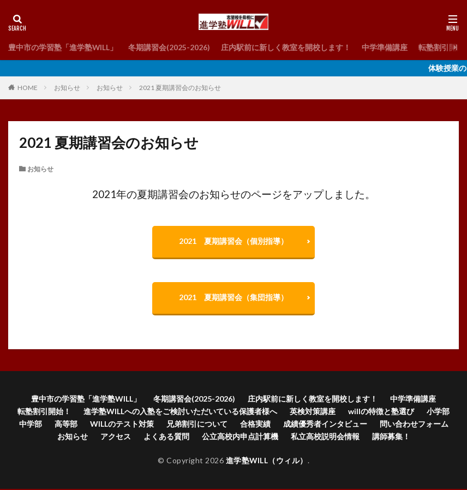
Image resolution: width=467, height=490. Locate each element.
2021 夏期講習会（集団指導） (233, 298)
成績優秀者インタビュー (325, 424)
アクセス (115, 437)
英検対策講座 (313, 412)
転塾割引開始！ (44, 412)
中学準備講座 (385, 47)
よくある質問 (166, 437)
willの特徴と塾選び (381, 412)
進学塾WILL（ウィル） (266, 461)
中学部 (30, 424)
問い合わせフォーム (414, 424)
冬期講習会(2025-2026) (170, 47)
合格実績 (255, 424)
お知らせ (67, 87)
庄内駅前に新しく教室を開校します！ (286, 47)
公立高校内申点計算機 (240, 437)
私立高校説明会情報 (325, 437)
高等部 (66, 424)
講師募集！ (391, 437)
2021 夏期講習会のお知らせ (180, 87)
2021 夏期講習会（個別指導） (233, 241)
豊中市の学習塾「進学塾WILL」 (63, 47)
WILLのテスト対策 (122, 424)
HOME (27, 87)
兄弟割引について (196, 424)
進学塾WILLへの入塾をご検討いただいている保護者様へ (180, 412)
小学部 (438, 412)
